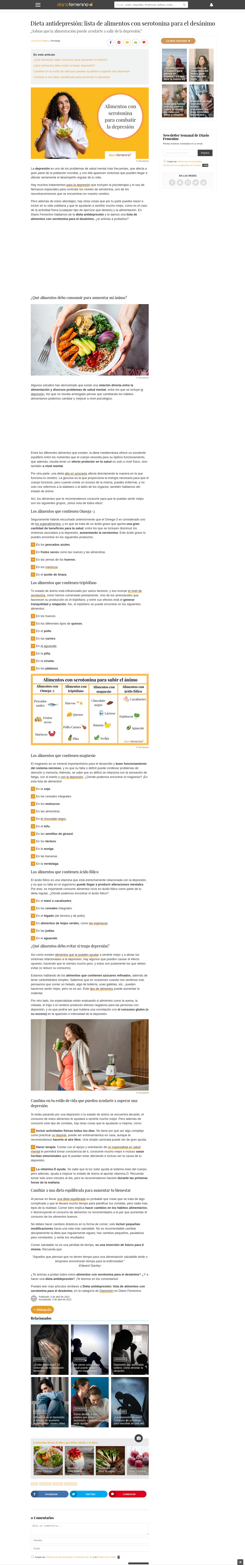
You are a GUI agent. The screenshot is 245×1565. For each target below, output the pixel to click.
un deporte (59, 1135)
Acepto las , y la (76, 1557)
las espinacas (98, 923)
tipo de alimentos (101, 988)
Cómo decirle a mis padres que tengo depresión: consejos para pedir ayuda (89, 1419)
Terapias (58, 1484)
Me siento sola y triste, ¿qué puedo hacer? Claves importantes (87, 1367)
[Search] (184, 5)
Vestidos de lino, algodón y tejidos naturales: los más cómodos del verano (201, 108)
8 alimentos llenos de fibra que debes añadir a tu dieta (65, 1442)
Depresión (106, 1291)
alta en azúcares (76, 473)
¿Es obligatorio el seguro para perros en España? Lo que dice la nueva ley (174, 73)
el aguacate (48, 646)
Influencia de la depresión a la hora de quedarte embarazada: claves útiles (49, 1420)
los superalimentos (48, 524)
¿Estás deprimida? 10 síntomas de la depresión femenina (48, 1367)
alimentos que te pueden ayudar (77, 954)
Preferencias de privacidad (59, 1557)
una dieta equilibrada (71, 1199)
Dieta (34, 1484)
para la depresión (78, 185)
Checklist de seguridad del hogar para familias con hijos (199, 73)
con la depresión (72, 777)
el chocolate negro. (54, 819)
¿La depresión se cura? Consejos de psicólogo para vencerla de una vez (129, 1420)
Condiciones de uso (83, 1557)
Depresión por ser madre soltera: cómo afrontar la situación (129, 1367)
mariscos (51, 567)
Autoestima (70, 1484)
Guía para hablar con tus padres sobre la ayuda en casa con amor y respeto (174, 109)
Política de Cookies (106, 1557)
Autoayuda (45, 1484)
